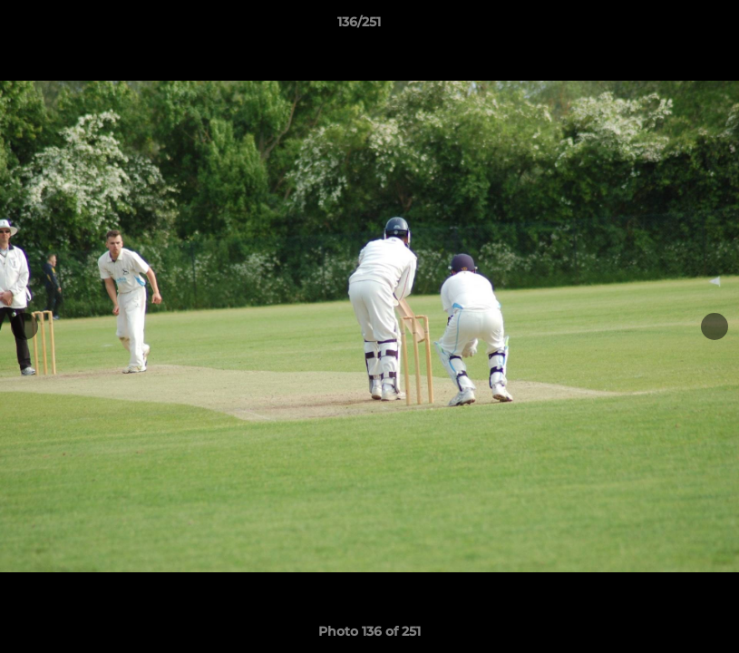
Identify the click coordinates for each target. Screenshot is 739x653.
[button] (663, 26)
